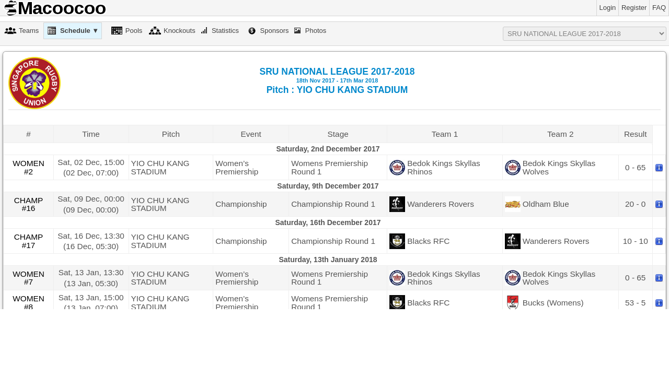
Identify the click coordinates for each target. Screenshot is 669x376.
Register (634, 7)
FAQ (659, 7)
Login (607, 7)
